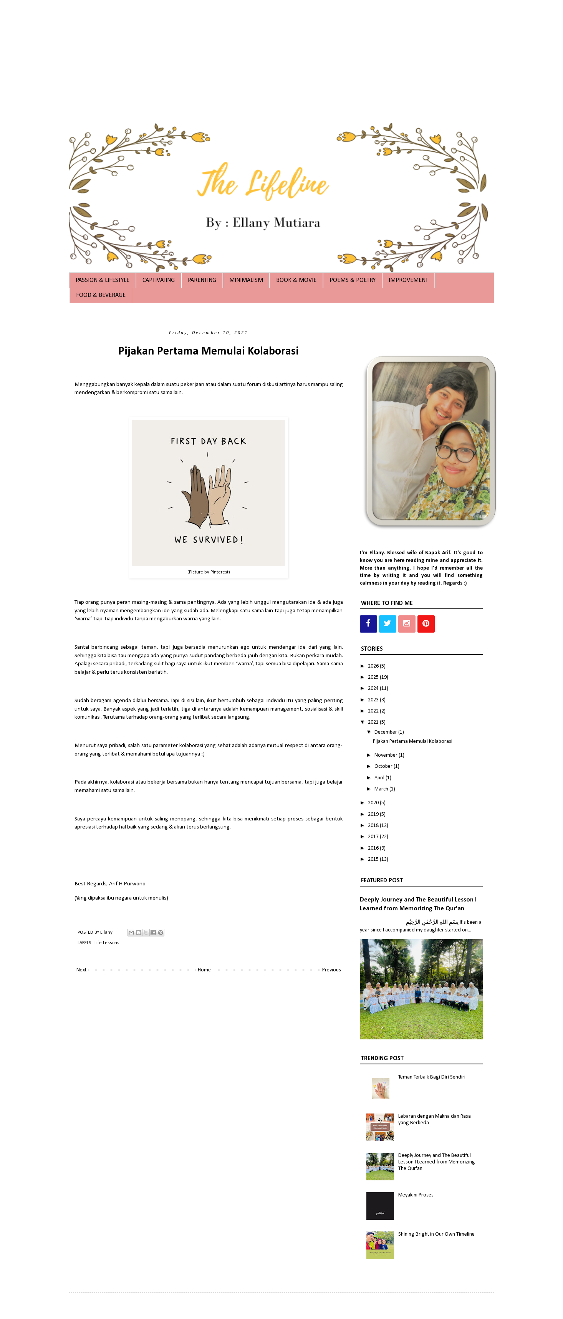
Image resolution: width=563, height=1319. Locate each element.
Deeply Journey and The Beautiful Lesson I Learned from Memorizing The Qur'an (436, 1162)
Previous (331, 970)
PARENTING (202, 280)
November (386, 755)
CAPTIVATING (158, 280)
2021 (374, 722)
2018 (374, 826)
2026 (374, 666)
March (381, 789)
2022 (374, 711)
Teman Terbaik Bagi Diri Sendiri (431, 1077)
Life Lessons (106, 943)
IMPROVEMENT (408, 280)
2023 (374, 700)
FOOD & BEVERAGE (101, 295)
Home (204, 970)
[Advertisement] (230, 54)
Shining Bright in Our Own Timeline (436, 1234)
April (380, 778)
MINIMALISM (246, 280)
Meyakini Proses (416, 1195)
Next (81, 970)
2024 (374, 688)
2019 (374, 814)
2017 (374, 837)
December (386, 732)
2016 (374, 848)
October (384, 766)
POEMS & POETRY (353, 280)
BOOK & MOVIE (296, 280)
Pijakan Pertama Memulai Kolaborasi (208, 352)
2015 (374, 859)
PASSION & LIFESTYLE (102, 280)
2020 (374, 803)
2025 (374, 677)
